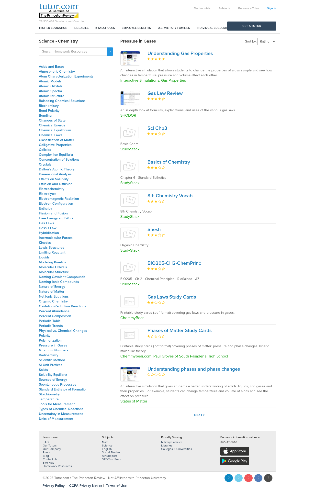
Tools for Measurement (57, 404)
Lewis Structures (51, 247)
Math (105, 442)
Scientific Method (52, 360)
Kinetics (45, 243)
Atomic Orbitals (50, 86)
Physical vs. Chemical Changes (63, 331)
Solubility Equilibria (53, 375)
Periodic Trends (51, 326)
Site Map (48, 462)
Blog (46, 455)
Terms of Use (116, 486)
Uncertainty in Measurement (61, 414)
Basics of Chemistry (168, 162)
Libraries (81, 28)
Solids (43, 370)
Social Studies (111, 452)
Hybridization (49, 233)
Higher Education (53, 28)
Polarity (44, 336)
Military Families (171, 442)
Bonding (45, 115)
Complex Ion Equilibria (56, 155)
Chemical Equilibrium (55, 130)
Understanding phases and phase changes (193, 369)
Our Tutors (50, 445)
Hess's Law (47, 228)
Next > (199, 415)
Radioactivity (48, 355)
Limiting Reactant (52, 252)
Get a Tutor (251, 26)
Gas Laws (46, 223)
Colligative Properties (55, 145)
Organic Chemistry (53, 301)
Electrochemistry (51, 189)
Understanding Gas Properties (180, 53)
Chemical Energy (52, 125)
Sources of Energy (53, 380)
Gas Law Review (165, 93)
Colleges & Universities (176, 449)
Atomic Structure (51, 96)
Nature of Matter (51, 292)
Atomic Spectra (50, 91)
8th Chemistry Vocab (170, 196)
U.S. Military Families (174, 28)
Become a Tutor (248, 8)
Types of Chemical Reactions (61, 409)
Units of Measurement (56, 419)
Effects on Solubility (53, 179)
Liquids (44, 257)
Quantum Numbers (53, 350)
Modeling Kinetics (52, 262)
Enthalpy (45, 208)
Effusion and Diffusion (55, 184)
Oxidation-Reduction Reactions (62, 306)
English (107, 449)
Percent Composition (55, 316)
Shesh (154, 230)
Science (107, 445)
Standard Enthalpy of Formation (63, 389)
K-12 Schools (105, 28)
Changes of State (52, 120)
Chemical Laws (50, 135)
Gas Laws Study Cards (171, 297)
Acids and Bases (52, 67)
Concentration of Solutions (59, 159)
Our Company (52, 449)
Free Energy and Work (56, 218)
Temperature (49, 399)
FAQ (46, 442)
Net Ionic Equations (54, 296)
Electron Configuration (56, 203)
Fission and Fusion (53, 213)
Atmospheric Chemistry (57, 71)
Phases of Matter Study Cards (179, 331)
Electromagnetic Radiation (59, 199)
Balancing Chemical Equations (62, 101)
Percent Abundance (54, 311)
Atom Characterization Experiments (66, 76)
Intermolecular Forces (56, 238)
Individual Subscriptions (216, 28)
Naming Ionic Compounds (59, 282)
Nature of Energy (52, 287)
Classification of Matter (56, 140)
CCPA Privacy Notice (85, 486)
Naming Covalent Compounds (62, 277)
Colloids (45, 150)
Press (46, 452)
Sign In (271, 8)
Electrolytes (47, 194)
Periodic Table (50, 321)
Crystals (45, 164)
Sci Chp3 (157, 128)
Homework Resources (57, 466)
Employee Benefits (136, 28)
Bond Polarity (49, 111)
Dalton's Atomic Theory (57, 169)
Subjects (224, 8)
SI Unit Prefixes (50, 365)
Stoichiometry (49, 394)
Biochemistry (49, 106)
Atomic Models (50, 81)
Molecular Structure (54, 272)
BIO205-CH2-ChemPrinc (174, 263)
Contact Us (50, 459)
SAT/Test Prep (111, 459)
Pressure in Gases (53, 345)
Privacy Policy (54, 486)
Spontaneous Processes (57, 384)
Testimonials (202, 8)
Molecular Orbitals (53, 267)
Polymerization (50, 340)
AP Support (109, 455)
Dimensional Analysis (55, 174)
